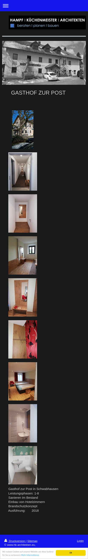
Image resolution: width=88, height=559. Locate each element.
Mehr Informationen (30, 555)
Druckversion (15, 541)
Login (80, 540)
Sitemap (32, 541)
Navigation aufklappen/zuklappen (44, 5)
